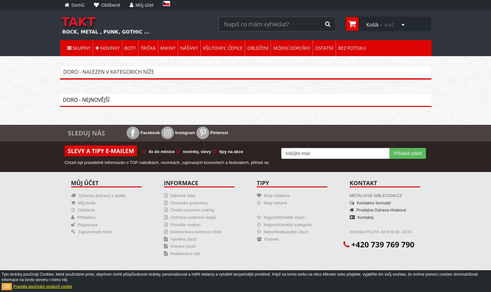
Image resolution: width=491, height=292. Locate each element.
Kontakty (362, 217)
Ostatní (324, 48)
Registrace (84, 224)
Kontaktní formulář (370, 203)
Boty (130, 48)
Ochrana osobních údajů (190, 217)
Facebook (143, 132)
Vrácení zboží (180, 246)
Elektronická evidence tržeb (193, 231)
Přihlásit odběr (408, 153)
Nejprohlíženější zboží (281, 217)
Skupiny (79, 48)
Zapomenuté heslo (92, 231)
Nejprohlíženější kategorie (284, 224)
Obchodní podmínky (186, 203)
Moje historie (272, 203)
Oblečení (257, 48)
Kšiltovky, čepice (223, 48)
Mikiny (168, 48)
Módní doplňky (291, 48)
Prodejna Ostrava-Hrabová (378, 210)
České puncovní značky (189, 210)
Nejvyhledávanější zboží (283, 231)
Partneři (268, 239)
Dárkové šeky (180, 195)
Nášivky (189, 48)
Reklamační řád (182, 253)
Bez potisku (352, 48)
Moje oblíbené (273, 195)
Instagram (178, 132)
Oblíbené (83, 210)
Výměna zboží (180, 239)
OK (7, 286)
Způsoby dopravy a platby (98, 195)
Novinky (107, 48)
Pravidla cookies (182, 224)
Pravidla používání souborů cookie (42, 286)
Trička (148, 48)
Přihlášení (83, 217)
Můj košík (83, 203)
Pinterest (212, 132)
